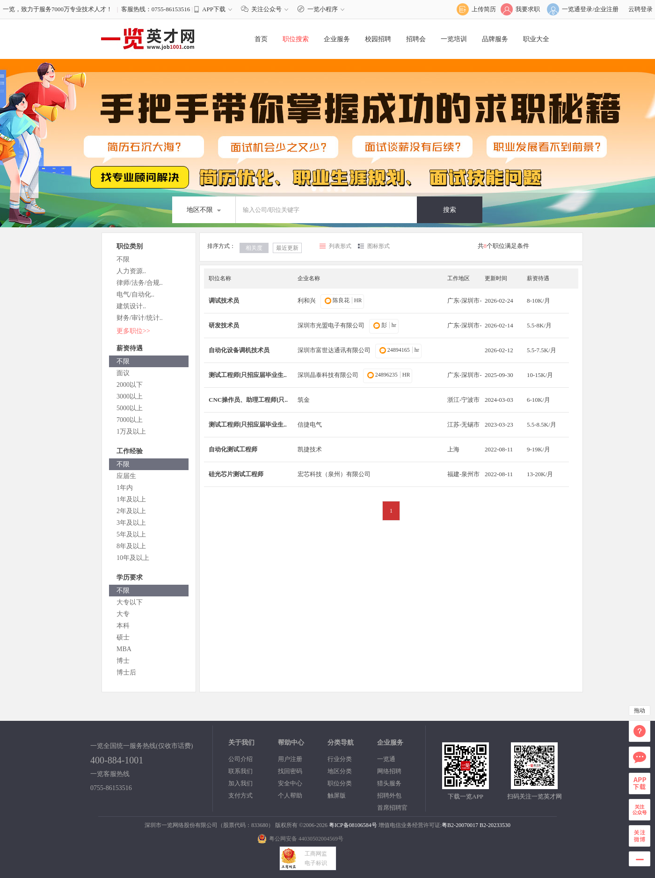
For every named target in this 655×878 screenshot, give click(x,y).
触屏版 (337, 795)
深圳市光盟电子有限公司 (331, 325)
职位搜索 (296, 39)
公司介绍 (240, 758)
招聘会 (416, 39)
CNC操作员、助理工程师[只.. (248, 399)
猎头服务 (389, 783)
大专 (123, 613)
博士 (123, 660)
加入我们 (240, 783)
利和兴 (307, 300)
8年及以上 (131, 546)
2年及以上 (131, 511)
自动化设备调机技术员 (239, 350)
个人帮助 (290, 795)
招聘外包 (389, 795)
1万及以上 (131, 431)
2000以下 (129, 384)
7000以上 (129, 419)
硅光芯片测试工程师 (236, 474)
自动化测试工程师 (233, 449)
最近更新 (287, 248)
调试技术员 (224, 300)
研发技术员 (224, 325)
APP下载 (214, 9)
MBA (123, 649)
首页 (261, 39)
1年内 (124, 487)
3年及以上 (131, 522)
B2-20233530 (495, 825)
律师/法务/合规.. (139, 282)
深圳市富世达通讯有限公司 (334, 350)
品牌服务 (495, 39)
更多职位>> (133, 330)
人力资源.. (131, 271)
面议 (123, 373)
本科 (123, 625)
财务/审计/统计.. (139, 317)
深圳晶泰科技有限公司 (328, 374)
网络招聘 (389, 771)
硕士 (123, 637)
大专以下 (129, 602)
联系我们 (240, 771)
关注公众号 (266, 9)
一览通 (386, 758)
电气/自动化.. (135, 294)
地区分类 (340, 771)
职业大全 (536, 39)
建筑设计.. (131, 306)
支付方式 (240, 795)
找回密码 (290, 771)
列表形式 (340, 246)
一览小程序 (322, 9)
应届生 (126, 475)
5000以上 (129, 408)
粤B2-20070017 (460, 825)
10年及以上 (132, 557)
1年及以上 (131, 499)
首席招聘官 (392, 807)
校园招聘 (378, 39)
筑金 (304, 399)
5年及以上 (131, 534)
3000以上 (129, 396)
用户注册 (290, 758)
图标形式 (378, 246)
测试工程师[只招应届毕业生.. (248, 374)
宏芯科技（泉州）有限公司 (334, 474)
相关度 (254, 248)
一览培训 (454, 39)
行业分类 (340, 758)
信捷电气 (310, 424)
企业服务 (337, 39)
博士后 (126, 672)
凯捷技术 (310, 449)
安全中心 (290, 783)
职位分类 (340, 783)
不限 (123, 259)
